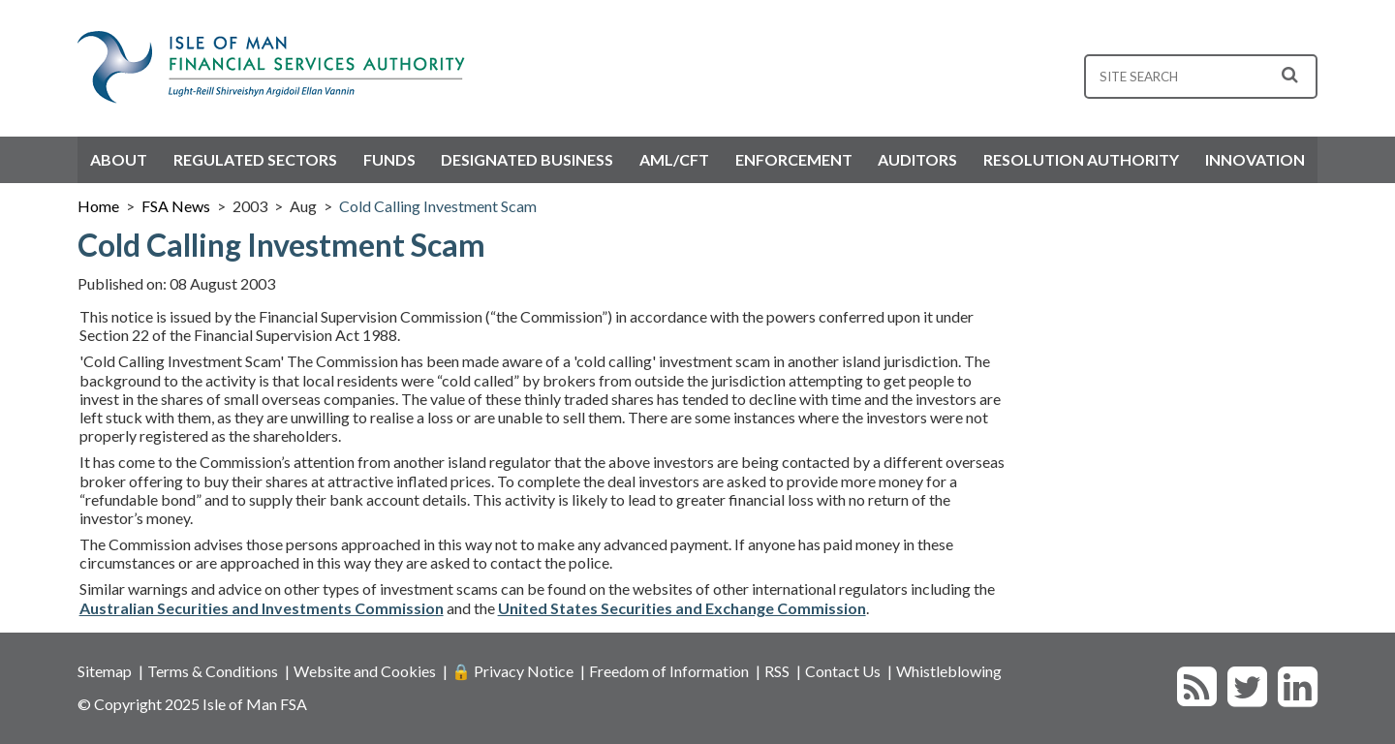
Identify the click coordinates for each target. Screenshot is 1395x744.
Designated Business (527, 159)
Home (98, 206)
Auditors (917, 159)
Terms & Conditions (212, 671)
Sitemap (105, 671)
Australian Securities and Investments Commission (261, 608)
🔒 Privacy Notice (512, 671)
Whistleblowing (949, 671)
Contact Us (843, 671)
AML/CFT (674, 159)
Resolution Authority (1081, 159)
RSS (777, 671)
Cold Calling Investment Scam (438, 206)
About (118, 159)
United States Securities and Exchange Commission (682, 608)
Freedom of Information (669, 671)
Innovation (1255, 159)
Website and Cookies (365, 671)
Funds (389, 159)
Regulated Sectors (255, 159)
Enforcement (793, 159)
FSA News (175, 206)
